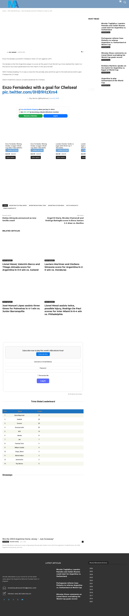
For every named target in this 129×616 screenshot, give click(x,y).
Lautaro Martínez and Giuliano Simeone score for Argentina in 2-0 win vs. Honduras (63, 267)
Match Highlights (72, 205)
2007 (91, 601)
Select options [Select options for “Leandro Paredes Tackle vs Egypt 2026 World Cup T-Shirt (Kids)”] (61, 157)
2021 (91, 583)
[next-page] (93, 89)
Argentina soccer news (56, 205)
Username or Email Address (43, 362)
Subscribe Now (43, 354)
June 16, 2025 (54, 98)
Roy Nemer (12, 52)
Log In (55, 116)
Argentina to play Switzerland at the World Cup (112, 81)
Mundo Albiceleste (9, 208)
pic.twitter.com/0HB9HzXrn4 (29, 92)
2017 (91, 595)
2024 (91, 574)
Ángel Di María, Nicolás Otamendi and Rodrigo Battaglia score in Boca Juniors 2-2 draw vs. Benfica (64, 220)
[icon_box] (16, 594)
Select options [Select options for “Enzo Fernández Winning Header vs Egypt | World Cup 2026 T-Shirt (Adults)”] (10, 157)
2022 (91, 580)
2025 (91, 571)
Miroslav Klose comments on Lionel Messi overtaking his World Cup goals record (114, 55)
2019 (91, 589)
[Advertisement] (43, 31)
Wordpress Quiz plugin (76, 394)
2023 (91, 577)
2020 (91, 586)
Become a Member (30, 116)
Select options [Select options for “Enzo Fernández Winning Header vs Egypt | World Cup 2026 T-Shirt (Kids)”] (36, 157)
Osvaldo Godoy (14, 541)
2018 (91, 592)
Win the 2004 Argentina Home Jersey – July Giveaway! (28, 539)
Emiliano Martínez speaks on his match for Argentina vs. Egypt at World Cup (113, 68)
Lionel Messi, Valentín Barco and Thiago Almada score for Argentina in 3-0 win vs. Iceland (21, 267)
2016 (91, 598)
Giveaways (5, 541)
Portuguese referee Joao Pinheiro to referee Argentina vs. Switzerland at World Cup (69, 585)
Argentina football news (18, 205)
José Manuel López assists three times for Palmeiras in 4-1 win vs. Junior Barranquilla (21, 308)
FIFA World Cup (106, 32)
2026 (91, 568)
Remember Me (43, 375)
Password (43, 368)
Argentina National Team (37, 205)
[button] (125, 2)
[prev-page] (89, 89)
